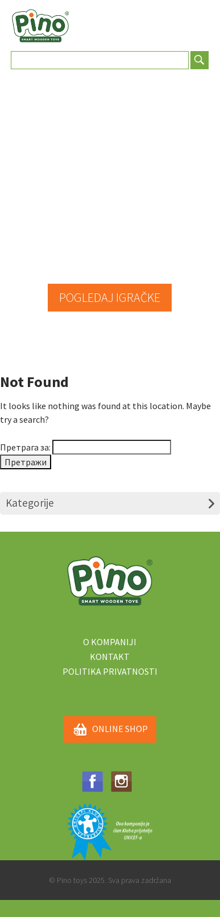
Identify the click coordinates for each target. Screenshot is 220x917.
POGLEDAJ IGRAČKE (109, 297)
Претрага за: (25, 447)
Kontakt (110, 656)
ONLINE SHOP (110, 729)
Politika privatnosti (110, 671)
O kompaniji (109, 641)
